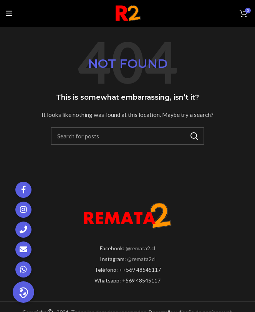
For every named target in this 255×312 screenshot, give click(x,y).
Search (194, 136)
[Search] (127, 136)
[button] (23, 292)
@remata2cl (141, 259)
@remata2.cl (140, 248)
